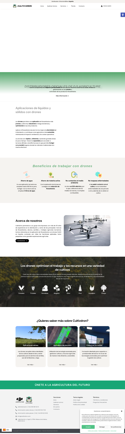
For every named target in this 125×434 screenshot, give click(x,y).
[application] (67, 6)
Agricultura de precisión (62, 346)
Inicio (43, 6)
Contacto (80, 6)
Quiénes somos (53, 6)
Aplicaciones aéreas (30, 346)
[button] (123, 15)
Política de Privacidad (104, 430)
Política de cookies (93, 430)
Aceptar (88, 427)
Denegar (102, 427)
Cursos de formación (94, 346)
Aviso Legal (113, 430)
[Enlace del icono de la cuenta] (106, 6)
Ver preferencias (116, 427)
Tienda (72, 6)
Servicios (64, 6)
